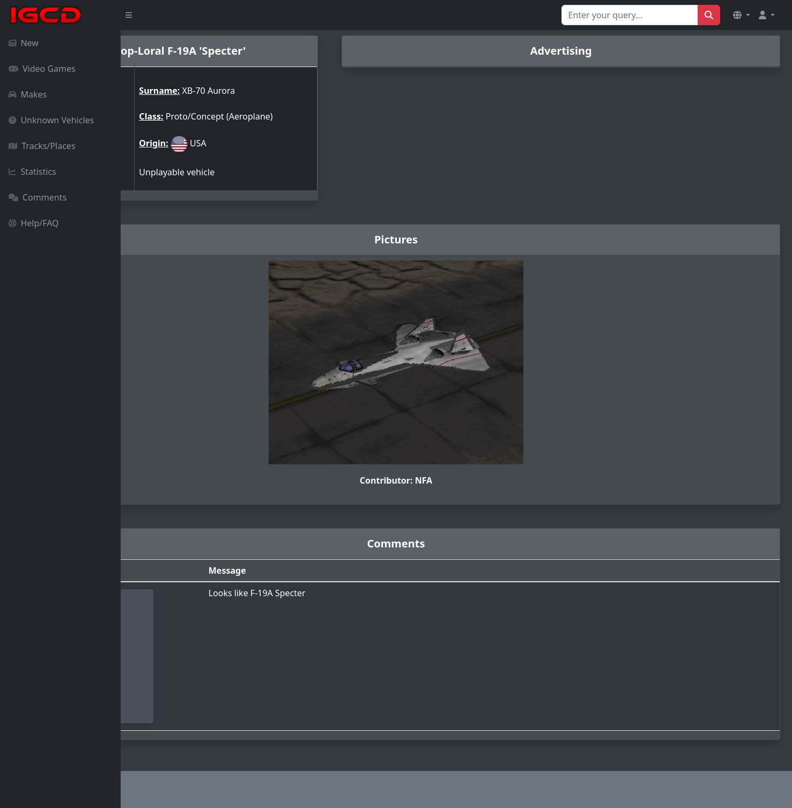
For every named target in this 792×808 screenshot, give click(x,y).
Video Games (42, 69)
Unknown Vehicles (51, 120)
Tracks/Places (42, 146)
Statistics (32, 171)
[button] (741, 15)
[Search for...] (629, 15)
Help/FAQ (34, 223)
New (24, 43)
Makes (28, 94)
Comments (37, 197)
